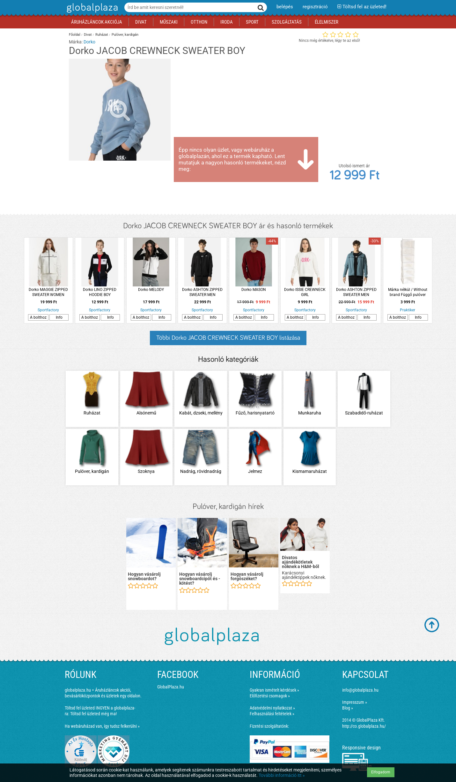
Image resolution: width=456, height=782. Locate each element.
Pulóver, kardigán (125, 35)
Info (59, 317)
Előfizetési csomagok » (270, 695)
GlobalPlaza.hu (170, 686)
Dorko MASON (253, 289)
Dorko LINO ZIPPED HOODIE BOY (99, 292)
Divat (88, 35)
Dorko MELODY (151, 289)
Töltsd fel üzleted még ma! (93, 713)
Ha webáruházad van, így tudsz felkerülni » (102, 726)
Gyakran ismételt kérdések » (274, 690)
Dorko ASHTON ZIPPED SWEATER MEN (202, 292)
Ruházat (101, 35)
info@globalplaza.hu (360, 690)
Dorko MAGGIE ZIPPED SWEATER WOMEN (48, 292)
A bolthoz (38, 317)
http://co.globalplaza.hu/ (364, 726)
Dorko (89, 41)
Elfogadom (380, 772)
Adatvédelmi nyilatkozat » (272, 707)
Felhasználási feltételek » (272, 713)
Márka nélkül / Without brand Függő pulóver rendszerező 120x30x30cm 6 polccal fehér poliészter (407, 292)
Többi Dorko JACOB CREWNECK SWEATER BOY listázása (228, 338)
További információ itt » (282, 775)
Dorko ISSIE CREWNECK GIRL (305, 292)
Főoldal (74, 35)
